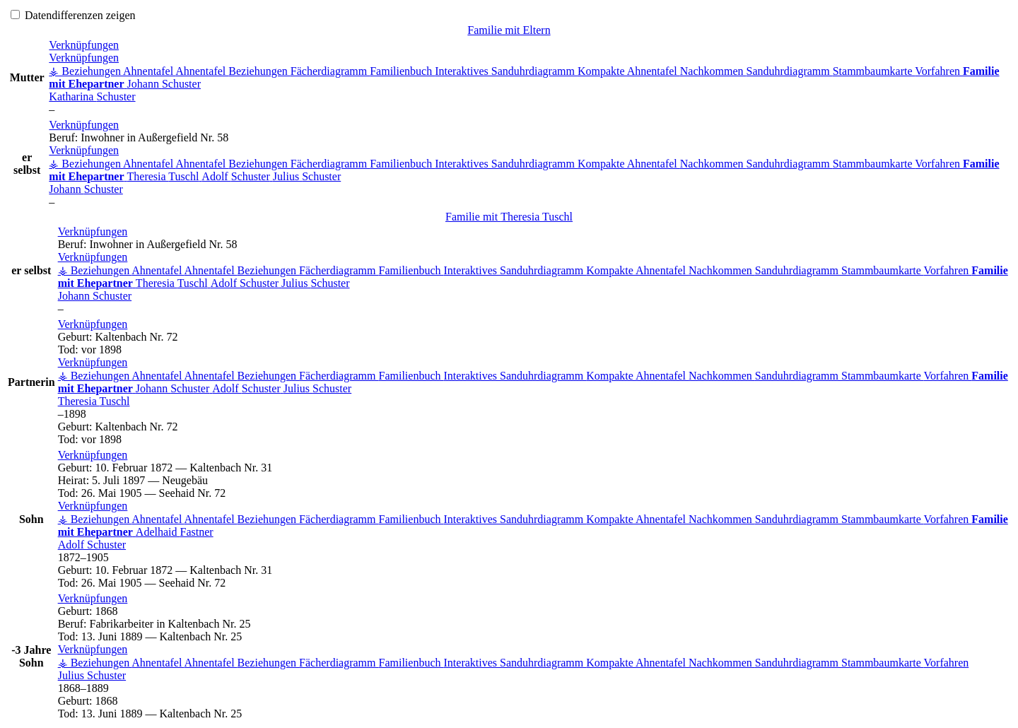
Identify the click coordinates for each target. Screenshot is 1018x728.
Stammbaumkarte (874, 71)
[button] (84, 45)
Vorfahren (939, 71)
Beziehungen (259, 71)
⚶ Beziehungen (86, 71)
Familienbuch (402, 71)
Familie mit (509, 217)
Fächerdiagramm (330, 71)
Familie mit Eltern (508, 30)
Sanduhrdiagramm (790, 71)
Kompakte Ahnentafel (629, 71)
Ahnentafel (149, 71)
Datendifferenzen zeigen (73, 15)
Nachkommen (713, 71)
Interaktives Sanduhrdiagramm (506, 71)
